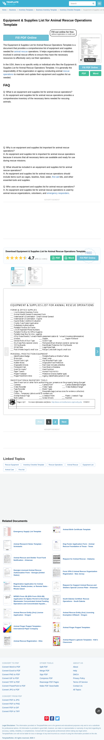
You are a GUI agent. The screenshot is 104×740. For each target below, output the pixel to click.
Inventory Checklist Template (33, 465)
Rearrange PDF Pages (49, 682)
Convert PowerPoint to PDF (13, 686)
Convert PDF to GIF (10, 707)
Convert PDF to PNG (11, 704)
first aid (55, 177)
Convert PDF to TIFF (11, 711)
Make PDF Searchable (49, 686)
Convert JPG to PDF (11, 690)
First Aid (21, 470)
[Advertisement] (40, 126)
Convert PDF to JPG (11, 700)
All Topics (77, 690)
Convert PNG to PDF (11, 674)
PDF (84, 73)
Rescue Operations (56, 465)
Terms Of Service (80, 682)
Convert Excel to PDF (11, 671)
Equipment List (88, 465)
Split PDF (44, 667)
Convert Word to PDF (11, 667)
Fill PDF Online (26, 37)
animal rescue (21, 51)
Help (75, 671)
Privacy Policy (79, 678)
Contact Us (77, 686)
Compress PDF (46, 678)
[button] (97, 351)
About (75, 667)
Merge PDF (44, 671)
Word (95, 73)
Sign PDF (44, 674)
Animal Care (9, 470)
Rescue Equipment (12, 465)
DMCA (76, 674)
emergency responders (58, 193)
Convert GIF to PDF (10, 678)
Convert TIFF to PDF (11, 682)
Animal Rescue (72, 465)
